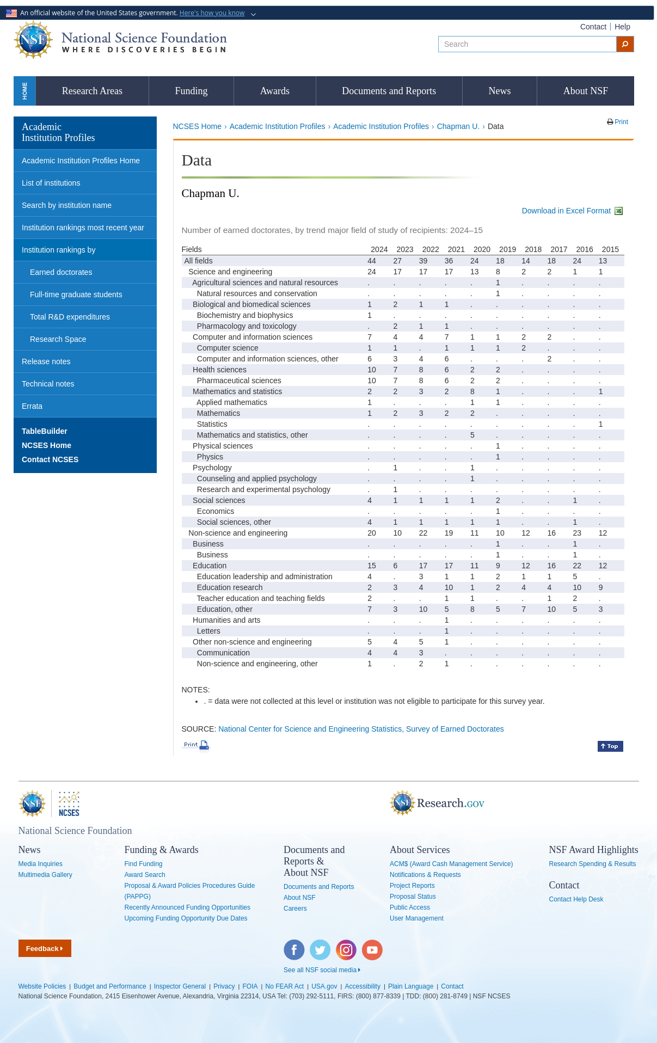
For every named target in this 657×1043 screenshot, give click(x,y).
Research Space (58, 339)
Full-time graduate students (76, 294)
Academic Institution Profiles (278, 126)
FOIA (249, 986)
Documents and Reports (389, 90)
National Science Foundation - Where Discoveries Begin (120, 39)
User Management (417, 918)
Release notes (46, 361)
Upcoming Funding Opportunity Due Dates (186, 918)
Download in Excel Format (573, 210)
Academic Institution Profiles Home (81, 160)
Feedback (45, 948)
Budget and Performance (109, 986)
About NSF (586, 90)
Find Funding (144, 864)
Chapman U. (458, 126)
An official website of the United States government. (126, 12)
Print (620, 122)
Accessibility (362, 986)
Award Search (145, 875)
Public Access (410, 907)
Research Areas (92, 90)
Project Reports (412, 885)
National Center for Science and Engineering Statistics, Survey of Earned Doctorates (361, 729)
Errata (32, 406)
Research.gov (384, 803)
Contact (593, 26)
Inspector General (180, 986)
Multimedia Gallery (45, 875)
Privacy (224, 986)
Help (622, 26)
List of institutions (51, 183)
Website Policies (42, 986)
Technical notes (48, 383)
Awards (275, 90)
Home (24, 90)
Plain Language (410, 986)
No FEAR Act (285, 986)
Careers (295, 908)
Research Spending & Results (592, 864)
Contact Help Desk (576, 899)
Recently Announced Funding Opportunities (188, 907)
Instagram (347, 945)
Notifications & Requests (425, 875)
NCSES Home (197, 126)
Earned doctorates (61, 272)
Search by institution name (67, 205)
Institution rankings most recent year (83, 227)
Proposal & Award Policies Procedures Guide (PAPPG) (190, 891)
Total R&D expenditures (70, 316)
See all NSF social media (322, 970)
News (500, 90)
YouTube (373, 945)
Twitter (319, 945)
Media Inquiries (41, 864)
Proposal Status (413, 896)
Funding (191, 90)
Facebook (294, 945)
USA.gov (324, 986)
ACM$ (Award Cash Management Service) (451, 864)
